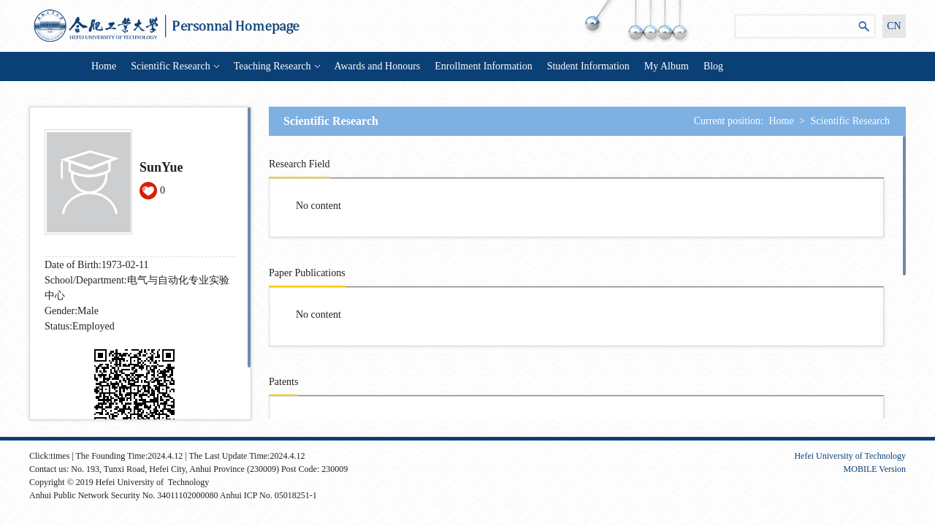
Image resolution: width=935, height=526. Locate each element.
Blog (713, 66)
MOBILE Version (875, 469)
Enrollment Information (483, 66)
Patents (283, 381)
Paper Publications (307, 272)
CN (894, 25)
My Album (666, 66)
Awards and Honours (378, 66)
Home (103, 66)
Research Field (299, 164)
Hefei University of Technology (850, 456)
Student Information (588, 66)
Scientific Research (174, 66)
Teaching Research (277, 66)
